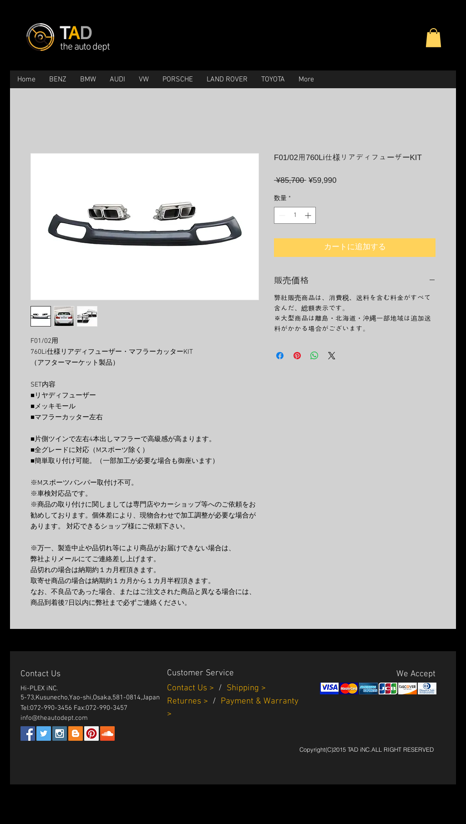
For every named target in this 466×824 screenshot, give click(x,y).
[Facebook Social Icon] (27, 733)
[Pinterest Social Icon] (91, 733)
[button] (433, 37)
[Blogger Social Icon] (75, 733)
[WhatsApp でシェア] (314, 355)
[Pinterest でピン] (297, 355)
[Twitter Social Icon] (43, 733)
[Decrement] (281, 215)
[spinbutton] (295, 215)
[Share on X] (331, 355)
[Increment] (308, 215)
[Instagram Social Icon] (59, 733)
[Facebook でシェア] (279, 355)
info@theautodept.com (54, 718)
